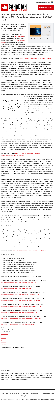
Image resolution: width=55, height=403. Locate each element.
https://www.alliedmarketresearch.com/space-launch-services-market (18, 282)
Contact (32, 396)
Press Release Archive (11, 393)
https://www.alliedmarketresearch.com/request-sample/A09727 (36, 58)
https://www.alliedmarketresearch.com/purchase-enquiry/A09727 (29, 250)
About (2, 393)
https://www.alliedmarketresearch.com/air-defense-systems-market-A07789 (20, 300)
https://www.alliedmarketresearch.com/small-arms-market (16, 288)
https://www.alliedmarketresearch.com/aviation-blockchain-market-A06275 (20, 294)
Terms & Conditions (35, 393)
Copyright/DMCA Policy (48, 393)
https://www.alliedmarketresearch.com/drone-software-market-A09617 (19, 324)
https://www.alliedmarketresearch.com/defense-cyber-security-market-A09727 (21, 306)
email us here (4, 334)
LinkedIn (3, 342)
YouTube (3, 344)
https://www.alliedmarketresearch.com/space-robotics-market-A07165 (19, 312)
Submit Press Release (23, 393)
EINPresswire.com (19, 36)
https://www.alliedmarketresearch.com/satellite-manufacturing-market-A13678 (21, 318)
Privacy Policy (24, 396)
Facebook (3, 338)
